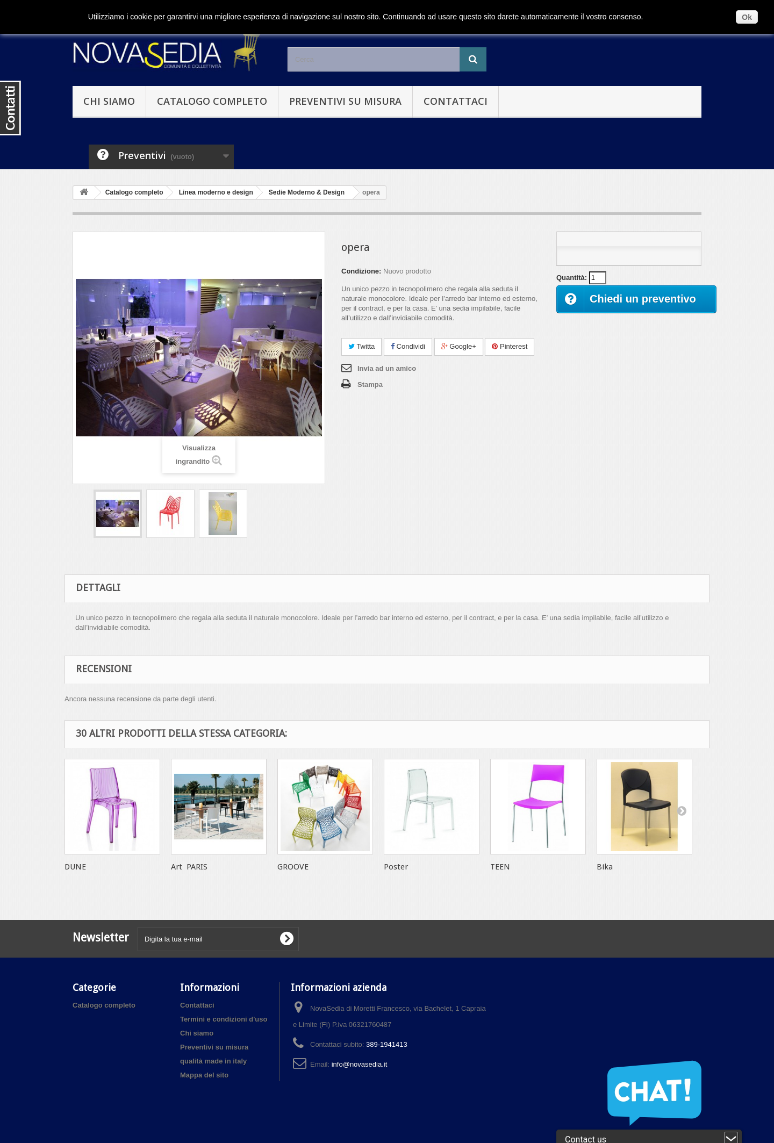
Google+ (458, 346)
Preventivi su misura (345, 101)
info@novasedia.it (360, 1064)
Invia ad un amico (386, 368)
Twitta (361, 346)
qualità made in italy (213, 1061)
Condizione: (361, 271)
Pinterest (509, 346)
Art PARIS (189, 867)
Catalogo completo (212, 101)
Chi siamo (109, 101)
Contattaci (456, 101)
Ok (747, 17)
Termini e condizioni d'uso (223, 1019)
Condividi (408, 346)
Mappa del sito (204, 1075)
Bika (605, 867)
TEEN (500, 867)
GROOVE (293, 867)
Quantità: (571, 278)
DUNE (75, 867)
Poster (396, 867)
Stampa (370, 384)
